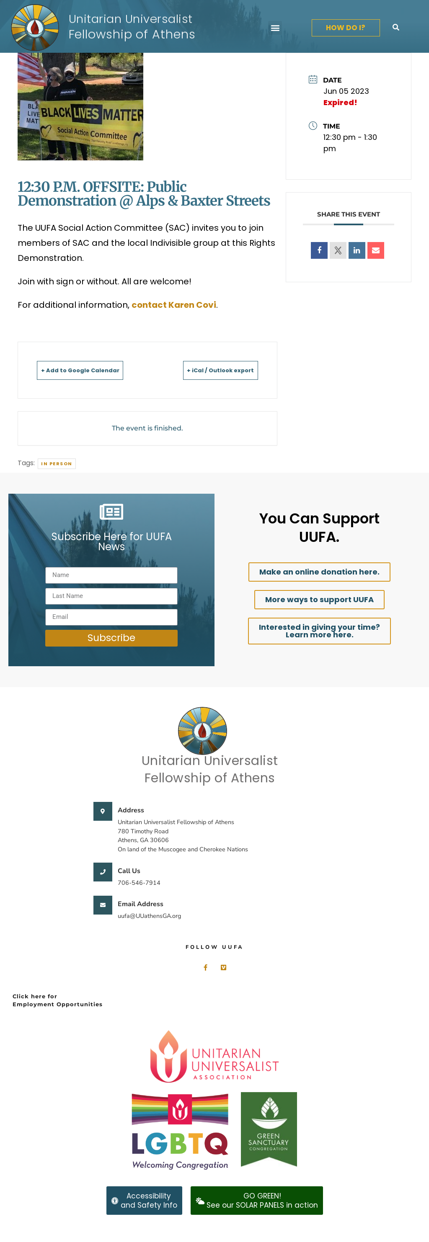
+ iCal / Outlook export (208, 370)
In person (56, 463)
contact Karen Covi (174, 305)
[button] (275, 28)
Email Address (140, 904)
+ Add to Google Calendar (92, 370)
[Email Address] (102, 905)
